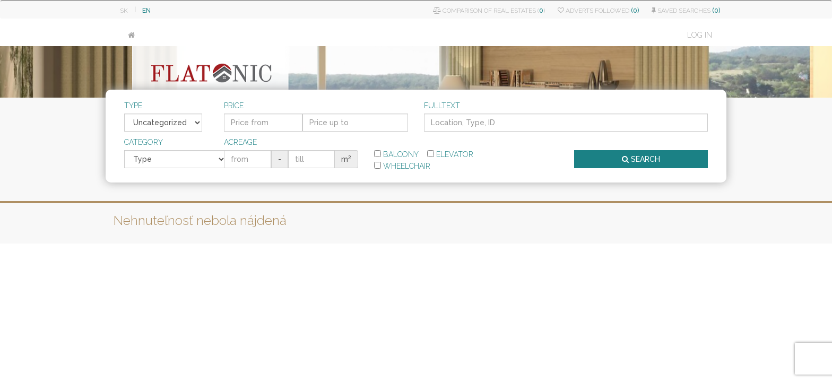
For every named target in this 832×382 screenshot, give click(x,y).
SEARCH (641, 159)
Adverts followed (598, 10)
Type (133, 105)
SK (124, 10)
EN (146, 10)
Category (143, 142)
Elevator (450, 154)
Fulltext (442, 105)
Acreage (240, 142)
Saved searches (686, 10)
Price (234, 105)
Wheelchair (402, 166)
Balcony (396, 154)
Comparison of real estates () (489, 10)
